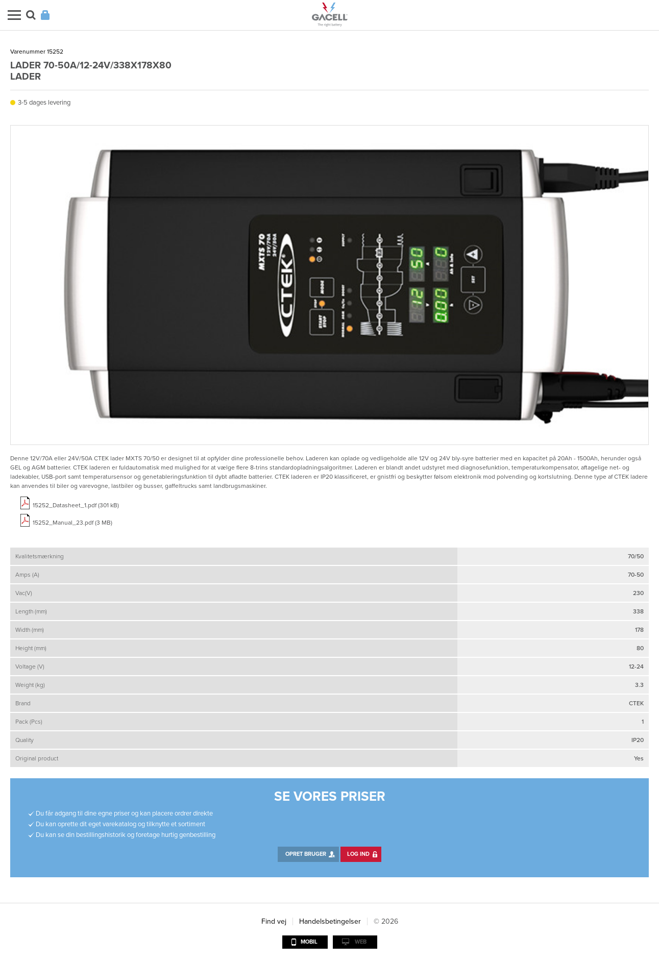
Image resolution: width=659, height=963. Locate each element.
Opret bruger (305, 854)
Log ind (358, 854)
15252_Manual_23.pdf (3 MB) (72, 522)
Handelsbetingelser (330, 921)
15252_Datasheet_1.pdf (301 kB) (76, 505)
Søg (31, 15)
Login (45, 15)
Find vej (273, 921)
